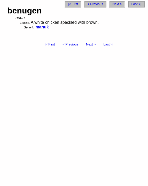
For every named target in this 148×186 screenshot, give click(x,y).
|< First (73, 4)
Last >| (136, 4)
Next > (117, 4)
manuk (42, 27)
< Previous (95, 4)
